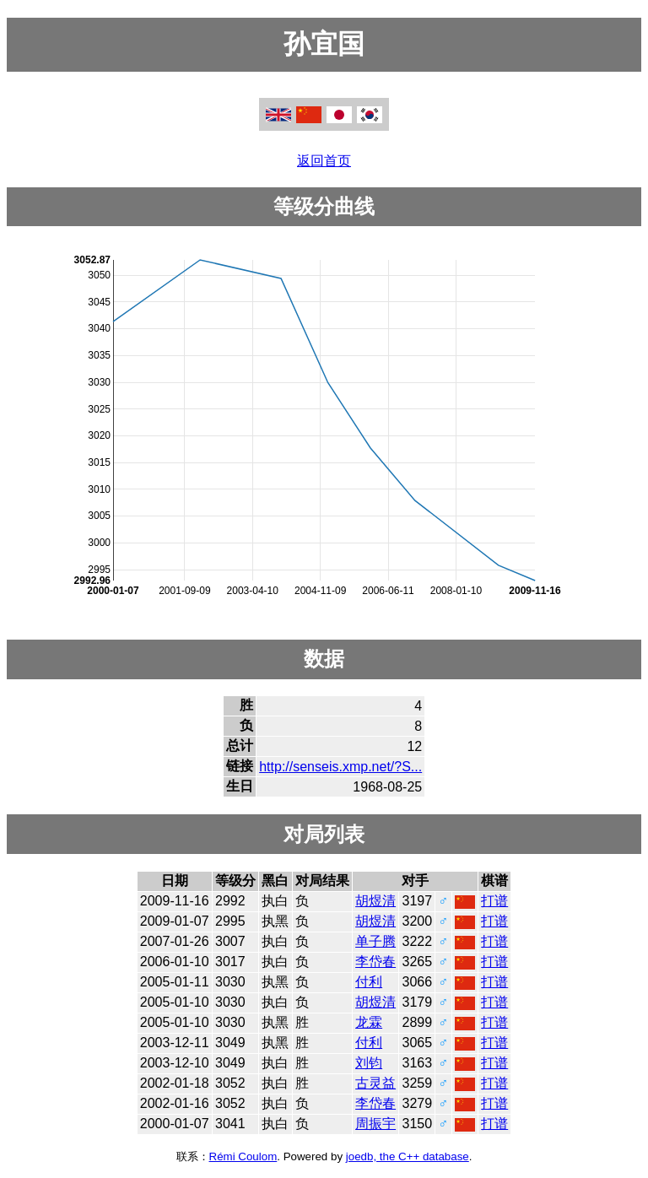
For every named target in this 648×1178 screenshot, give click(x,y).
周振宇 (375, 1123)
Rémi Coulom (243, 1156)
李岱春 (375, 961)
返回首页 (324, 161)
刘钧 (368, 1063)
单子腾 (375, 941)
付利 (368, 982)
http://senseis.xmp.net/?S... (340, 766)
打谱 (494, 901)
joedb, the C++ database (407, 1156)
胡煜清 (375, 901)
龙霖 (368, 1022)
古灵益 (375, 1083)
